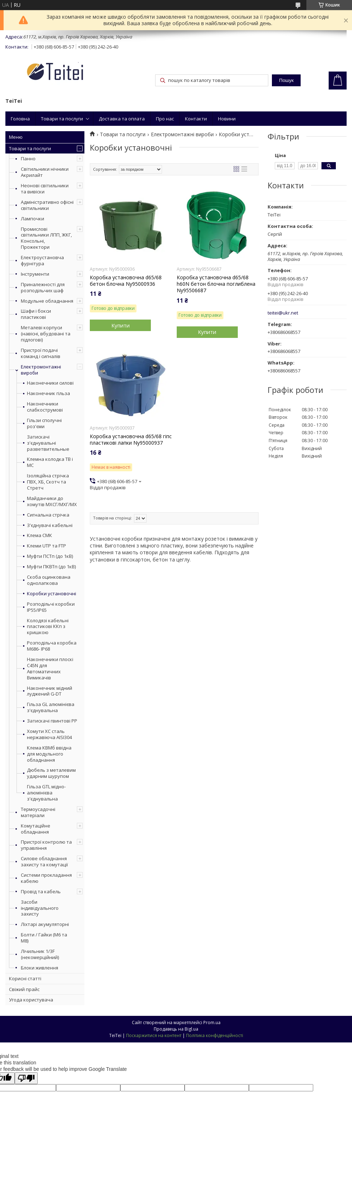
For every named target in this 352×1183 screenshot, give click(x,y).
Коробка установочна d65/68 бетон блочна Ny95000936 (126, 280)
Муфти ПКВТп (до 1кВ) (51, 567)
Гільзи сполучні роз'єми (44, 423)
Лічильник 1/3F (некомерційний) (40, 954)
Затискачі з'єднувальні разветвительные (48, 443)
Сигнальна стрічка (48, 515)
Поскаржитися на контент (153, 1035)
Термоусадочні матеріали (38, 812)
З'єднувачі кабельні (50, 525)
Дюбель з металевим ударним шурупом (51, 773)
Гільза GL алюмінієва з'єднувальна (50, 707)
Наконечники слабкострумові (45, 407)
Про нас (165, 118)
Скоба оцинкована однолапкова (48, 580)
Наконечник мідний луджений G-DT (49, 691)
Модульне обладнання (47, 301)
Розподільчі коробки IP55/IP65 (51, 607)
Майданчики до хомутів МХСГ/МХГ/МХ (52, 501)
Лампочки (32, 218)
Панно (28, 158)
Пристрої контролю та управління (46, 845)
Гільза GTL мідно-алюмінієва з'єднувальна (46, 793)
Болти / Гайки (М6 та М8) (44, 937)
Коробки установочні (51, 594)
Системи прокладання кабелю (46, 878)
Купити (120, 325)
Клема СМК (39, 535)
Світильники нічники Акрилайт (45, 172)
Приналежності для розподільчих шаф (43, 287)
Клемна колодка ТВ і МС (50, 462)
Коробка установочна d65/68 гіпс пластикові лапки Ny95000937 (131, 439)
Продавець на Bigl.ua (176, 1029)
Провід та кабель (41, 891)
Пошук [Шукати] (286, 80)
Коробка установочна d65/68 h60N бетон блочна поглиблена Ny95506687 (216, 284)
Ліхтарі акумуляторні (45, 924)
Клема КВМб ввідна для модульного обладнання (49, 754)
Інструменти (35, 274)
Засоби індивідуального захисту (40, 908)
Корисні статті (25, 978)
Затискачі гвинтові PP (52, 721)
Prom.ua (212, 1022)
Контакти (196, 118)
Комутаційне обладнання (35, 828)
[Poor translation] (26, 1078)
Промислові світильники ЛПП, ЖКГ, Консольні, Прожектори (46, 238)
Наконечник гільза (48, 393)
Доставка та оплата (122, 118)
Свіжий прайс (24, 989)
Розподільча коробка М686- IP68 (52, 646)
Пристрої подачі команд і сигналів (40, 353)
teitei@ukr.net (283, 313)
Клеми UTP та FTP (46, 546)
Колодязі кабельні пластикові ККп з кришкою (48, 627)
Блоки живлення (39, 967)
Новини (227, 118)
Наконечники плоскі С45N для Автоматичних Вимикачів (50, 668)
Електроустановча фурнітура (42, 260)
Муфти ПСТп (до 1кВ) (50, 556)
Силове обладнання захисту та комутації (44, 861)
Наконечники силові (50, 383)
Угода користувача (31, 999)
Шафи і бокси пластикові (36, 314)
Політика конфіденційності (214, 1035)
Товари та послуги (62, 118)
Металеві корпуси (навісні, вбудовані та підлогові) (45, 333)
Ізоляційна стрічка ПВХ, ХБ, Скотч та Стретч (48, 482)
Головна (20, 118)
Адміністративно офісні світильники (47, 205)
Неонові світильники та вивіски (45, 188)
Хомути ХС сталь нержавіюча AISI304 (49, 734)
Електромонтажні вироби (41, 369)
